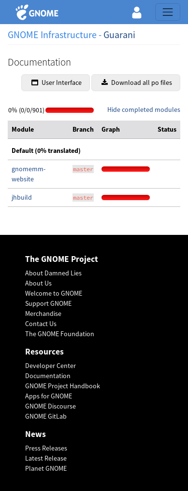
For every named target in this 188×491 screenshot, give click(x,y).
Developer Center (50, 365)
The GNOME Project (61, 259)
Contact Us (41, 323)
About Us (38, 283)
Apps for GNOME (48, 396)
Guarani (119, 34)
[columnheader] (38, 130)
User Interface (56, 82)
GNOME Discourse (50, 406)
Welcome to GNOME (53, 293)
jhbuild (22, 197)
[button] (137, 12)
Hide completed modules (143, 109)
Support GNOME (48, 303)
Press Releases (46, 448)
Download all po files (136, 82)
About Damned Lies (53, 273)
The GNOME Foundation (59, 333)
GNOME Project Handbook (62, 386)
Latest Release (46, 458)
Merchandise (43, 313)
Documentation (48, 375)
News (35, 434)
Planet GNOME (46, 468)
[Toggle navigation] (167, 12)
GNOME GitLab (46, 416)
